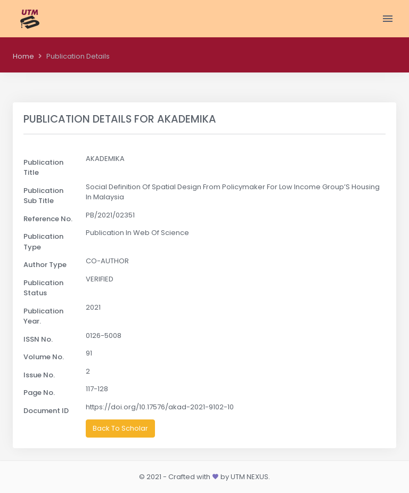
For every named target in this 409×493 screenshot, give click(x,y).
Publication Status (43, 288)
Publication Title (43, 167)
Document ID (46, 411)
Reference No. (47, 219)
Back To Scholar (120, 428)
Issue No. (39, 375)
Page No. (39, 392)
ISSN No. (38, 339)
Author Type (45, 265)
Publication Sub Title (43, 195)
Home (23, 56)
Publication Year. (43, 316)
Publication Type (43, 241)
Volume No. (43, 357)
